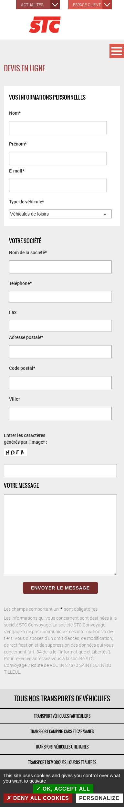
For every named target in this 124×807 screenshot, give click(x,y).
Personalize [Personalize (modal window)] (99, 798)
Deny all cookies (38, 798)
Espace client (87, 4)
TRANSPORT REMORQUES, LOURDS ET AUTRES (62, 762)
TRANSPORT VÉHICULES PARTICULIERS (62, 716)
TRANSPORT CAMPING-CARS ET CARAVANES (62, 731)
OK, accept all (63, 789)
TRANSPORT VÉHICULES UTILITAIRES (62, 747)
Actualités (32, 4)
